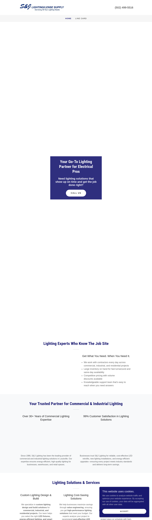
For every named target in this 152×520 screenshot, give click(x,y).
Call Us (76, 193)
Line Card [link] (81, 18)
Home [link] (68, 18)
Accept (124, 511)
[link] (42, 7)
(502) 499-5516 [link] (124, 7)
